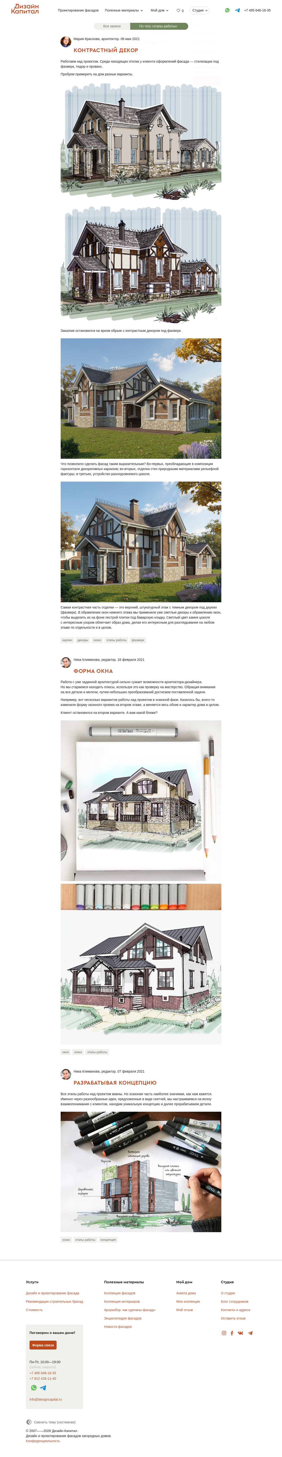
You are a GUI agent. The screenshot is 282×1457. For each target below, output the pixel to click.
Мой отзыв (184, 1310)
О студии (228, 1293)
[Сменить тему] (51, 1422)
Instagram (224, 1333)
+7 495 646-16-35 (42, 1373)
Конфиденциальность (43, 1441)
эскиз (97, 640)
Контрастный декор (106, 50)
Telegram (250, 1333)
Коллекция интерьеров (122, 1301)
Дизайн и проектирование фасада (52, 1293)
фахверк (138, 640)
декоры (82, 640)
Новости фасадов (118, 1327)
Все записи (112, 26)
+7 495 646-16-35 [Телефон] (257, 10)
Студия (198, 10)
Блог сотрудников (234, 1301)
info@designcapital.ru (45, 1399)
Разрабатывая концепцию (115, 1082)
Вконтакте (240, 1333)
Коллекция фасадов (119, 1293)
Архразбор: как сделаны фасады (129, 1310)
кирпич (67, 640)
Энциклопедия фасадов (122, 1318)
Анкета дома (186, 1293)
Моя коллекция (188, 1301)
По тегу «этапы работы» (158, 26)
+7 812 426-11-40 (42, 1378)
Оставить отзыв (233, 1318)
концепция (108, 1240)
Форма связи (43, 1345)
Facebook (232, 1333)
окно (65, 1052)
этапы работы (116, 640)
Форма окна (93, 670)
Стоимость (34, 1310)
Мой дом (157, 10)
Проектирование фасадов (78, 10)
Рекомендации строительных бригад (54, 1301)
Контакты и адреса (235, 1310)
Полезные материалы (122, 10)
